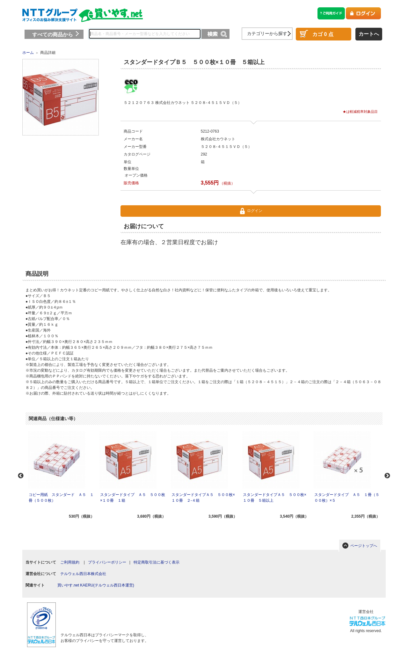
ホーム (28, 52)
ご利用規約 (69, 562)
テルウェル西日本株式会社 (83, 574)
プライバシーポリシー (107, 562)
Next (387, 476)
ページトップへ (363, 545)
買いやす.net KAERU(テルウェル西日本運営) (95, 585)
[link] (102, 614)
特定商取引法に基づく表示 (156, 562)
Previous (21, 476)
